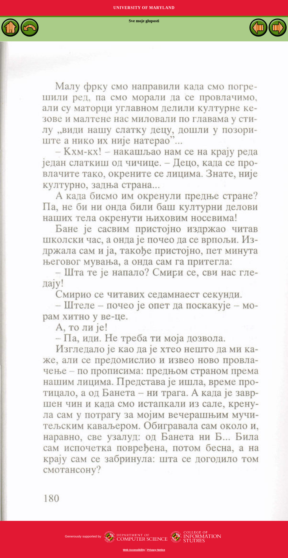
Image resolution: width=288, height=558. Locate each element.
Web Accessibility (134, 549)
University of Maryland (144, 8)
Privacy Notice (156, 549)
